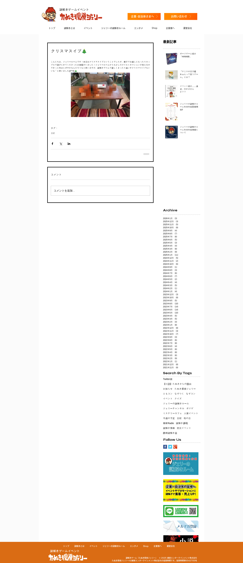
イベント (167, 398)
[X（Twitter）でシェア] (60, 143)
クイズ (178, 398)
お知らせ (167, 389)
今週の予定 (169, 418)
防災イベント (184, 428)
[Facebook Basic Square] (165, 447)
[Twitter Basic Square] (170, 447)
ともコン (167, 393)
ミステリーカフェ (172, 413)
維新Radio (168, 423)
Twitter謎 (167, 379)
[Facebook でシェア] (52, 143)
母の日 (187, 418)
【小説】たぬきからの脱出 (177, 384)
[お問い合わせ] (180, 16)
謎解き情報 (169, 428)
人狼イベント (191, 413)
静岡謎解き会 (170, 433)
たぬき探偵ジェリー (185, 389)
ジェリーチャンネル (173, 408)
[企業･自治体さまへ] (144, 16)
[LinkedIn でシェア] (69, 143)
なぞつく (179, 393)
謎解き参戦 (182, 423)
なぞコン (190, 393)
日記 (53, 133)
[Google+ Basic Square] (175, 447)
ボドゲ (189, 408)
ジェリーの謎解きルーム (176, 403)
